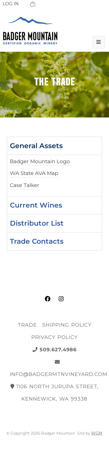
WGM (96, 433)
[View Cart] (32, 4)
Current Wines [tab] (36, 205)
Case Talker (24, 185)
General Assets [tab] (36, 146)
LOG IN (11, 3)
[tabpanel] (54, 175)
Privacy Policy (54, 337)
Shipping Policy (66, 325)
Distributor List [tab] (37, 223)
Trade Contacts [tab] (37, 241)
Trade (27, 325)
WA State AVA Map (34, 173)
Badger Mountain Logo (40, 161)
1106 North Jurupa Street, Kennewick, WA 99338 (54, 393)
